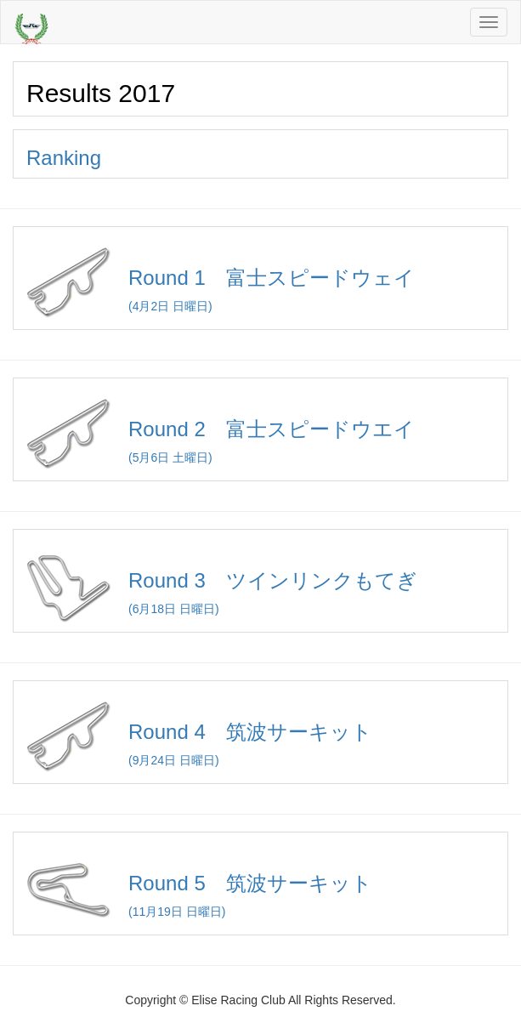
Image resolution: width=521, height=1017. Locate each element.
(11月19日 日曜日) (260, 883)
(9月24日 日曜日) (260, 732)
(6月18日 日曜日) (260, 581)
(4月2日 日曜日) (260, 278)
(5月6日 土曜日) (260, 429)
